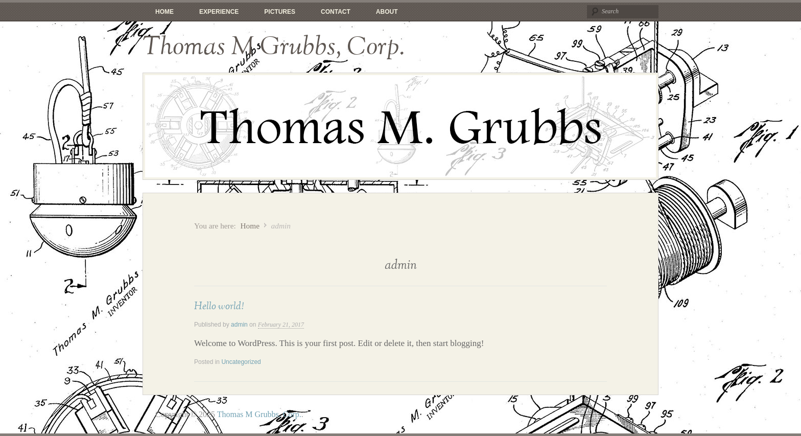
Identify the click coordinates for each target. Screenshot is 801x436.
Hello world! (219, 306)
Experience (219, 11)
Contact (335, 11)
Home (164, 11)
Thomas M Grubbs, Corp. (274, 47)
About (387, 11)
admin (239, 324)
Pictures (279, 11)
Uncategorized (241, 361)
